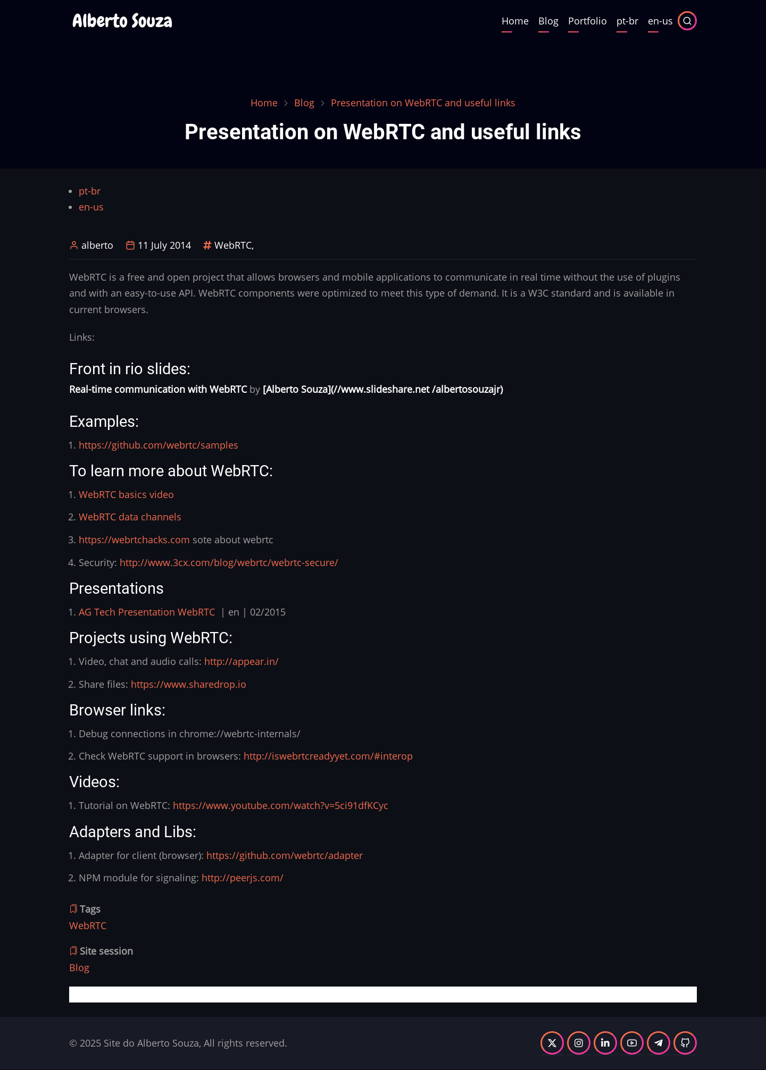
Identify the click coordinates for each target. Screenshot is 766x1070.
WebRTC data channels (130, 516)
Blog (548, 20)
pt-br (627, 20)
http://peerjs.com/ (243, 877)
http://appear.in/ (241, 661)
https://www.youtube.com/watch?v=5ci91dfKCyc (280, 805)
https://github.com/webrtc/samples (158, 445)
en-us (660, 20)
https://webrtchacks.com (134, 539)
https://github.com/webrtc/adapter (284, 855)
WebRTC (233, 245)
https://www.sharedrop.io (188, 684)
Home (515, 20)
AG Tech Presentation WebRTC (147, 611)
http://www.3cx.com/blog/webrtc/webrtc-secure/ (229, 562)
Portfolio (587, 20)
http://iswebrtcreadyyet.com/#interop (328, 755)
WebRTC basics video (126, 494)
